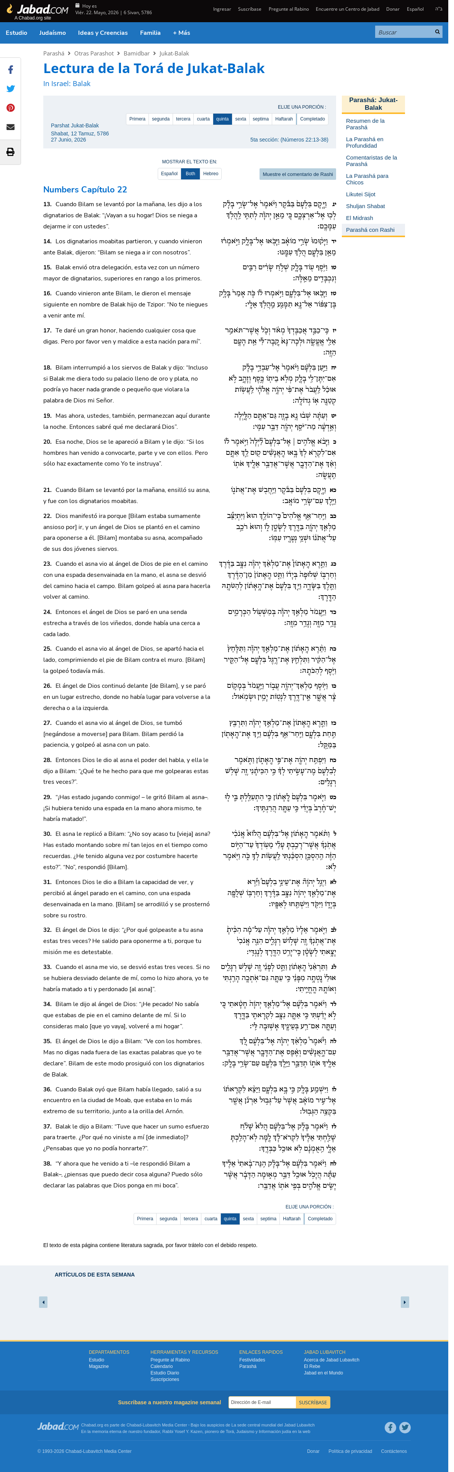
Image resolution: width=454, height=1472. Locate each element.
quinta (222, 119)
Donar (393, 9)
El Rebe (312, 1366)
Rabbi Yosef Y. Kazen (182, 1431)
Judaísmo (52, 33)
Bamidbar (137, 53)
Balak (81, 83)
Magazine (99, 1366)
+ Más (181, 33)
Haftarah (284, 119)
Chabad (134, 1425)
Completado (312, 119)
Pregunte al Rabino (289, 9)
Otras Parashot (94, 53)
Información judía (275, 1431)
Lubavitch (152, 1425)
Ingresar (221, 9)
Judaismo (245, 1431)
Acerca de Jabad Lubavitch (331, 1360)
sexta (241, 119)
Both (190, 173)
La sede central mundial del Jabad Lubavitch (273, 1425)
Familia (150, 33)
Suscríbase (249, 9)
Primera (137, 119)
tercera (183, 119)
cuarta (203, 119)
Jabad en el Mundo (323, 1373)
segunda (161, 119)
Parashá (53, 53)
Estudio (16, 33)
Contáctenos (394, 1451)
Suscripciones (164, 1379)
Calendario (161, 1366)
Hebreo (210, 173)
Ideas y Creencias (103, 33)
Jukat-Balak (174, 53)
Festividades (252, 1360)
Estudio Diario (164, 1373)
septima (261, 119)
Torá (230, 1431)
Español (415, 9)
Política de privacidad (350, 1451)
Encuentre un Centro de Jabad (347, 9)
